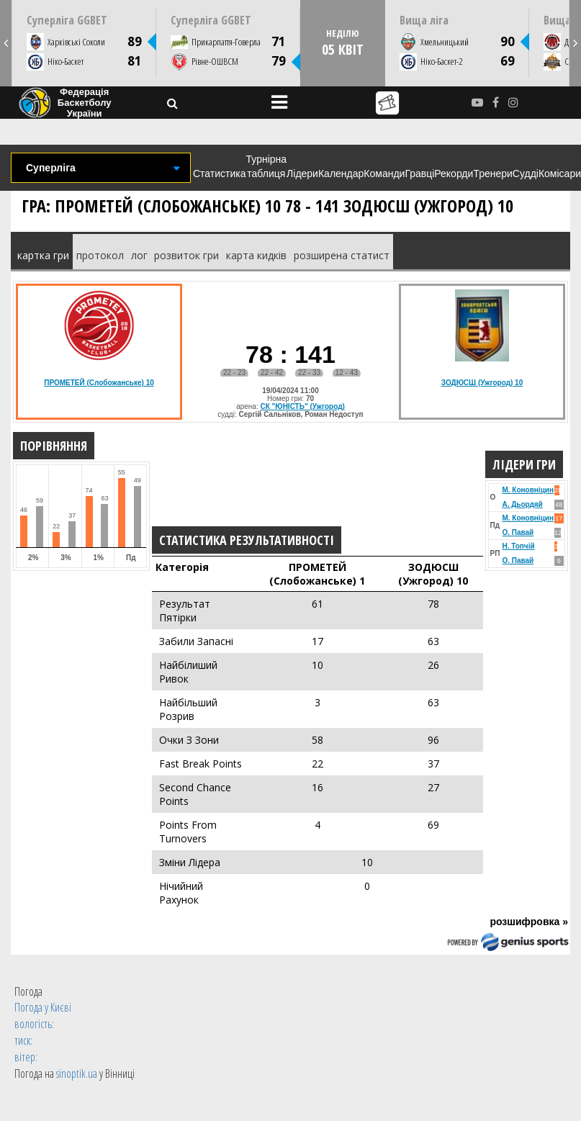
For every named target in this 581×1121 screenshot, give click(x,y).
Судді (526, 173)
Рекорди (453, 173)
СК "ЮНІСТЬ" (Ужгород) (302, 406)
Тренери (492, 173)
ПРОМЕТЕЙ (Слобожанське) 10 (99, 383)
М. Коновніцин (528, 490)
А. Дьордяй (522, 504)
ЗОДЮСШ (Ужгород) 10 (482, 383)
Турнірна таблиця (266, 166)
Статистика (219, 173)
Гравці (419, 173)
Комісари (560, 173)
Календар (341, 173)
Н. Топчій (518, 546)
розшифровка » (529, 921)
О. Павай (517, 532)
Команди (384, 173)
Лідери (302, 173)
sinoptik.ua (76, 1073)
